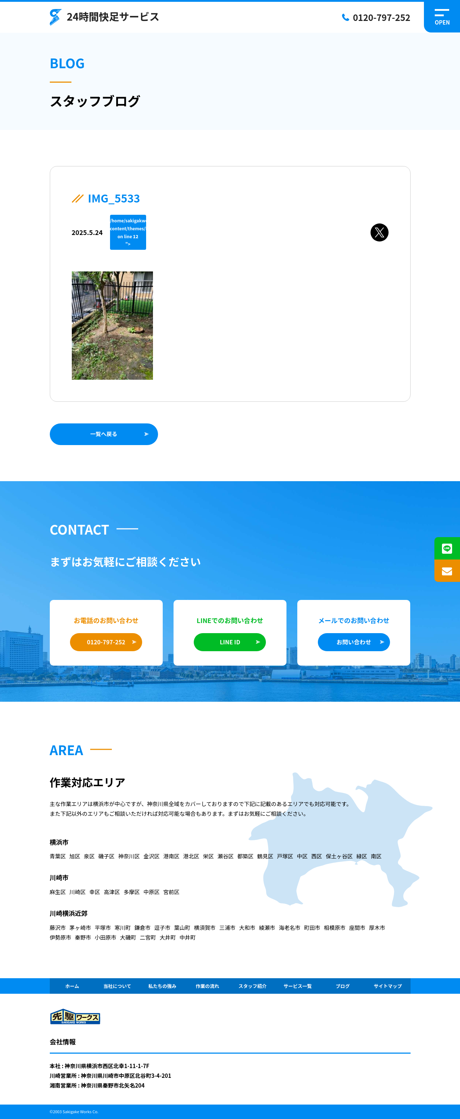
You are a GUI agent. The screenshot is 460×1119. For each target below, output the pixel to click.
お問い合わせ (354, 641)
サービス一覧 (298, 986)
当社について (117, 986)
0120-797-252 (381, 17)
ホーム (72, 986)
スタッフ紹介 (252, 986)
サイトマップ (388, 986)
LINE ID (230, 641)
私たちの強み (162, 986)
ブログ (343, 986)
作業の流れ (207, 986)
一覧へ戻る (103, 433)
